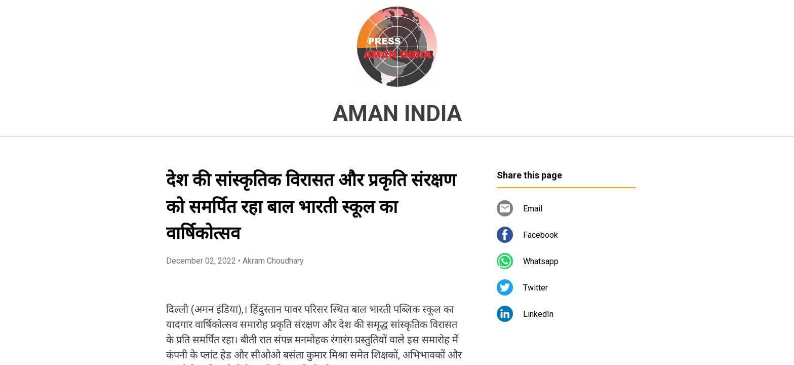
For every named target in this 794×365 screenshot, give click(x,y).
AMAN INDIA (397, 113)
